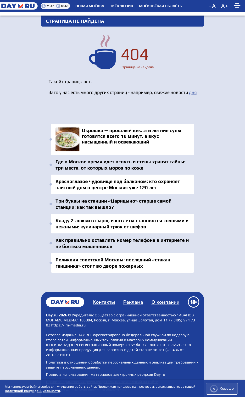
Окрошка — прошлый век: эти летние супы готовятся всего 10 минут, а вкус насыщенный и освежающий (122, 139)
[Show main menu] (238, 6)
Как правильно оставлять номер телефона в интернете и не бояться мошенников (122, 243)
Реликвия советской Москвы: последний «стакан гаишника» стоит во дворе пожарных (113, 263)
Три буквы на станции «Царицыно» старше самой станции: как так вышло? (114, 204)
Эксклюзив (121, 6)
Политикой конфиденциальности (32, 391)
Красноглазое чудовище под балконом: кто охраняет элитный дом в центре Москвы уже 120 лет (118, 184)
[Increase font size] (225, 6)
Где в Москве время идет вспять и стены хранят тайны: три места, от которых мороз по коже (120, 165)
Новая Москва (89, 6)
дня (193, 92)
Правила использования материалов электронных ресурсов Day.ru (105, 374)
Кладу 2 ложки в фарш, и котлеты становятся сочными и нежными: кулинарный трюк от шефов (122, 223)
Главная (65, 302)
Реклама (133, 302)
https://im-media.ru (68, 325)
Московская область (160, 6)
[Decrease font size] (213, 6)
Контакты (104, 302)
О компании (165, 302)
